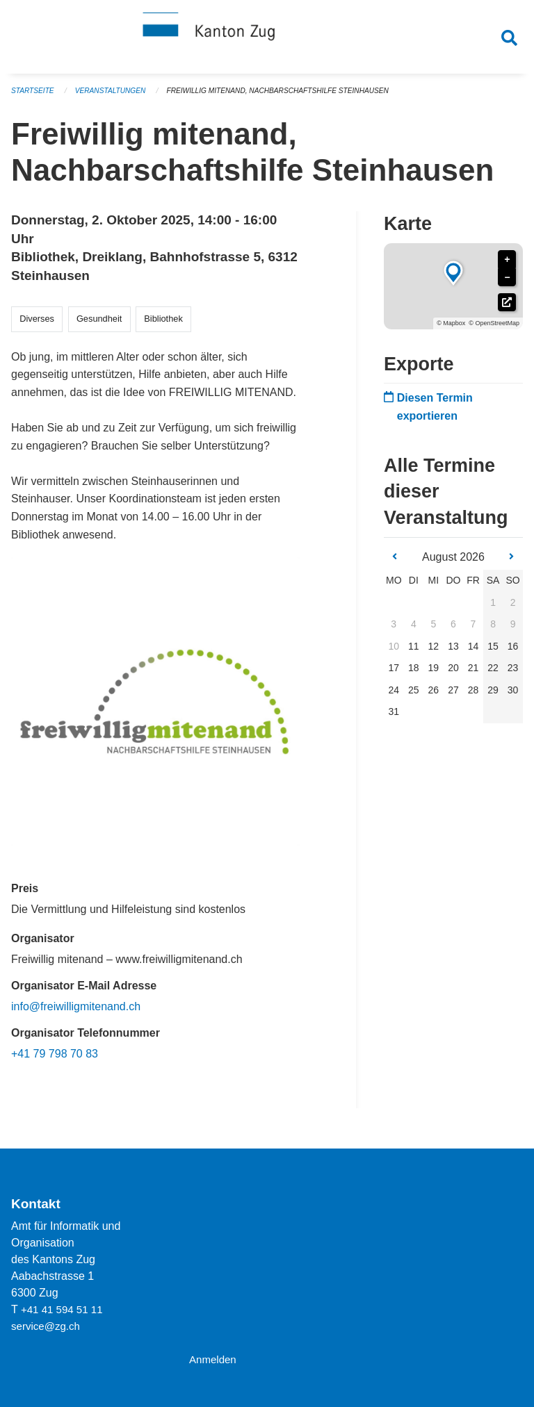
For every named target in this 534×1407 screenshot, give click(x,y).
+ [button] (507, 265)
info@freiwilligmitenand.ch (75, 1013)
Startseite (34, 97)
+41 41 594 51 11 (64, 1309)
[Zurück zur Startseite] (267, 40)
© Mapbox (451, 329)
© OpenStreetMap (494, 329)
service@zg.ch (47, 1326)
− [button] (507, 283)
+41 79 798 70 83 (54, 1060)
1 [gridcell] (493, 608)
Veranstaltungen (117, 97)
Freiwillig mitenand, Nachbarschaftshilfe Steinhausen (296, 97)
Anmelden (214, 1359)
